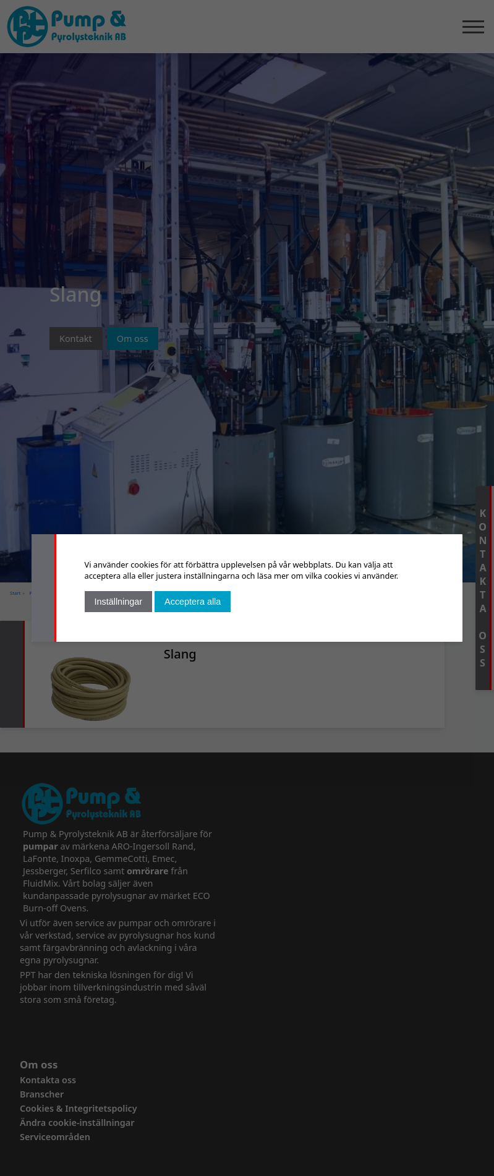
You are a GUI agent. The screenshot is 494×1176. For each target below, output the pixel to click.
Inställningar (119, 602)
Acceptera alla (192, 602)
